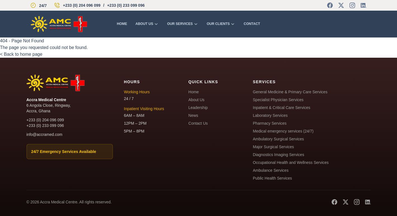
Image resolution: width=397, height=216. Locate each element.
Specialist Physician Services (278, 99)
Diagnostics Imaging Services (278, 154)
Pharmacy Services (270, 123)
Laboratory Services (270, 115)
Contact (252, 24)
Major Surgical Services (273, 147)
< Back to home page (21, 54)
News (193, 115)
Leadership (198, 107)
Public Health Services (272, 178)
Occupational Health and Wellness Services (291, 162)
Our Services (182, 23)
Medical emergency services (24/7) (283, 131)
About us (147, 23)
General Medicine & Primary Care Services (290, 92)
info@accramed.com (45, 134)
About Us (196, 99)
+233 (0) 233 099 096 (125, 5)
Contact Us (198, 123)
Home (122, 24)
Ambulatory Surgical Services (278, 139)
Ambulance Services (271, 170)
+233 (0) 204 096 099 (81, 5)
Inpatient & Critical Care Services (281, 107)
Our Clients (221, 23)
